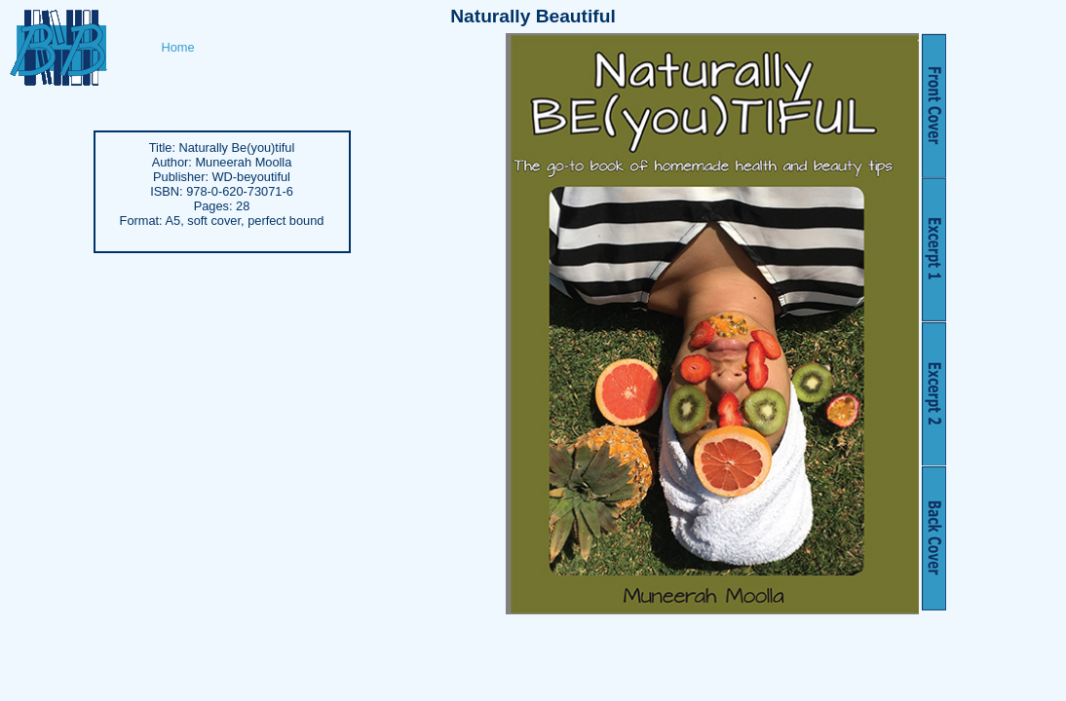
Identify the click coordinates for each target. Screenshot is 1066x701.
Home (178, 47)
